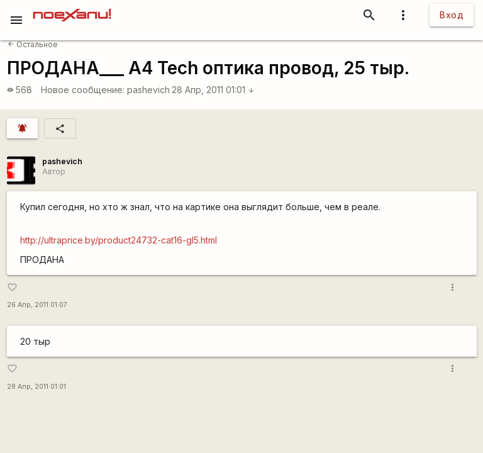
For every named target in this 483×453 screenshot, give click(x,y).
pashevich (148, 89)
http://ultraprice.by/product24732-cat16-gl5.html (118, 240)
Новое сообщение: (83, 89)
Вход (452, 14)
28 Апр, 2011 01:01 (213, 89)
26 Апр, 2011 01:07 (37, 305)
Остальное (32, 44)
